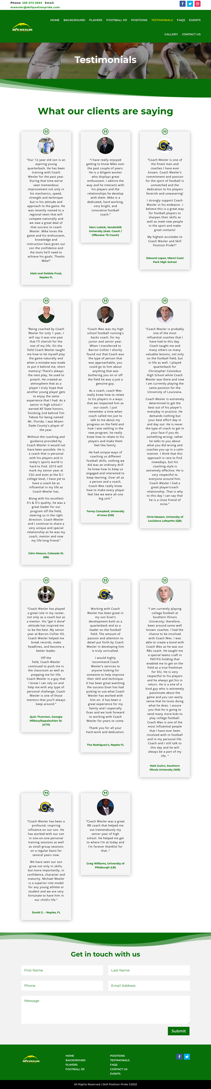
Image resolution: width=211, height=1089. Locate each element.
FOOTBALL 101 (75, 1069)
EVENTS (115, 1073)
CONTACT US (118, 1069)
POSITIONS (117, 1055)
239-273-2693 (26, 2)
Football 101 (116, 20)
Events (195, 20)
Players (95, 20)
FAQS (114, 1064)
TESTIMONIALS (120, 1060)
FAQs (181, 20)
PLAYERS (72, 1064)
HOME (70, 1055)
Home (54, 20)
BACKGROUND (76, 1060)
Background (74, 20)
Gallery (171, 34)
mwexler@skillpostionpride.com (35, 7)
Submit (179, 1031)
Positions (139, 20)
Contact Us (191, 34)
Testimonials (162, 20)
